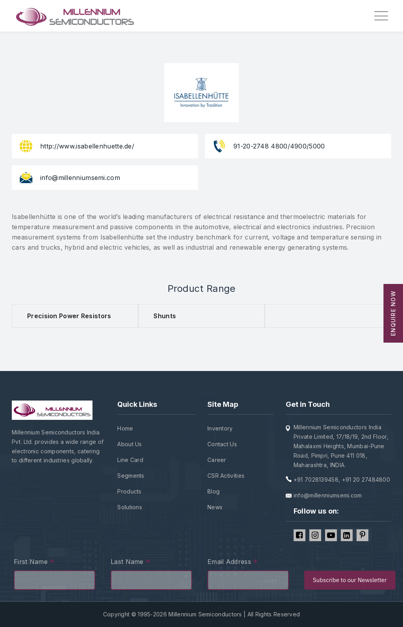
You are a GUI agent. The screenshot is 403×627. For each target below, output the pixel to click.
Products (129, 491)
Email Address (232, 562)
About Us (129, 444)
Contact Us (222, 444)
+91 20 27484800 (366, 479)
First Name (34, 562)
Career (216, 459)
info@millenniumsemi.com (328, 495)
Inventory (220, 428)
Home (125, 428)
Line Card (130, 459)
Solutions (129, 507)
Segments (130, 475)
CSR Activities (225, 475)
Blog (213, 491)
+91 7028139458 (316, 479)
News (214, 507)
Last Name (130, 562)
